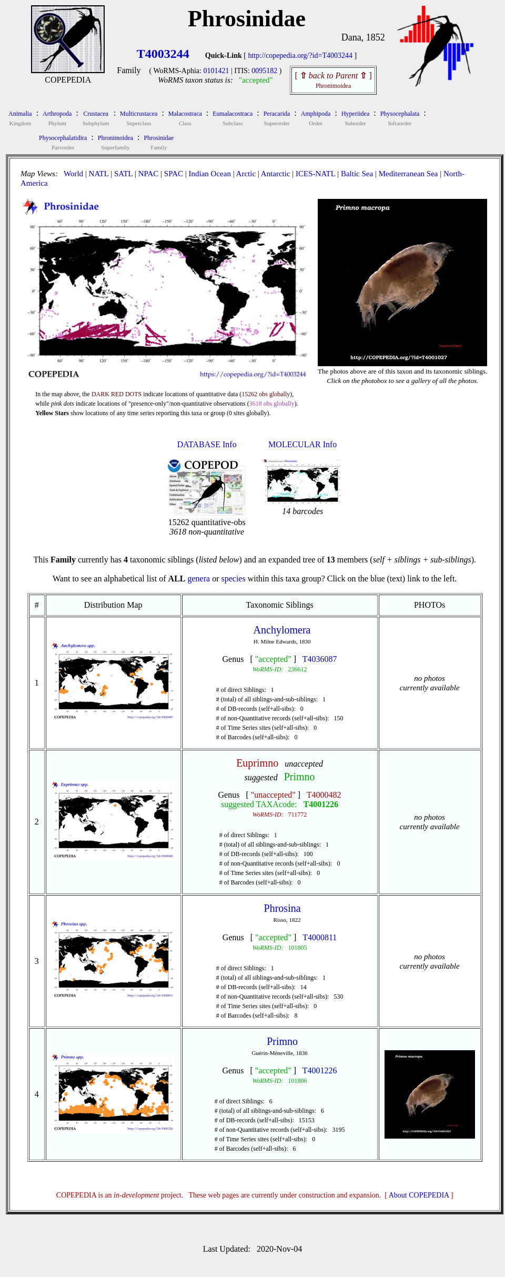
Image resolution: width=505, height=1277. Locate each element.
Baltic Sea (357, 173)
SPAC (173, 173)
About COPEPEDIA (419, 1195)
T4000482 (324, 794)
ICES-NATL (315, 173)
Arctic (246, 173)
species (233, 578)
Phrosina (282, 908)
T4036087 (319, 659)
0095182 (264, 71)
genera (198, 578)
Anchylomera (282, 630)
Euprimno (257, 763)
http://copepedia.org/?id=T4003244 (300, 55)
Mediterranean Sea (408, 173)
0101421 (216, 71)
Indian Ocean (210, 173)
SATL (123, 173)
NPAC (148, 173)
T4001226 (321, 804)
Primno (299, 776)
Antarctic (275, 173)
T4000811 (319, 937)
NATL (99, 173)
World (73, 173)
